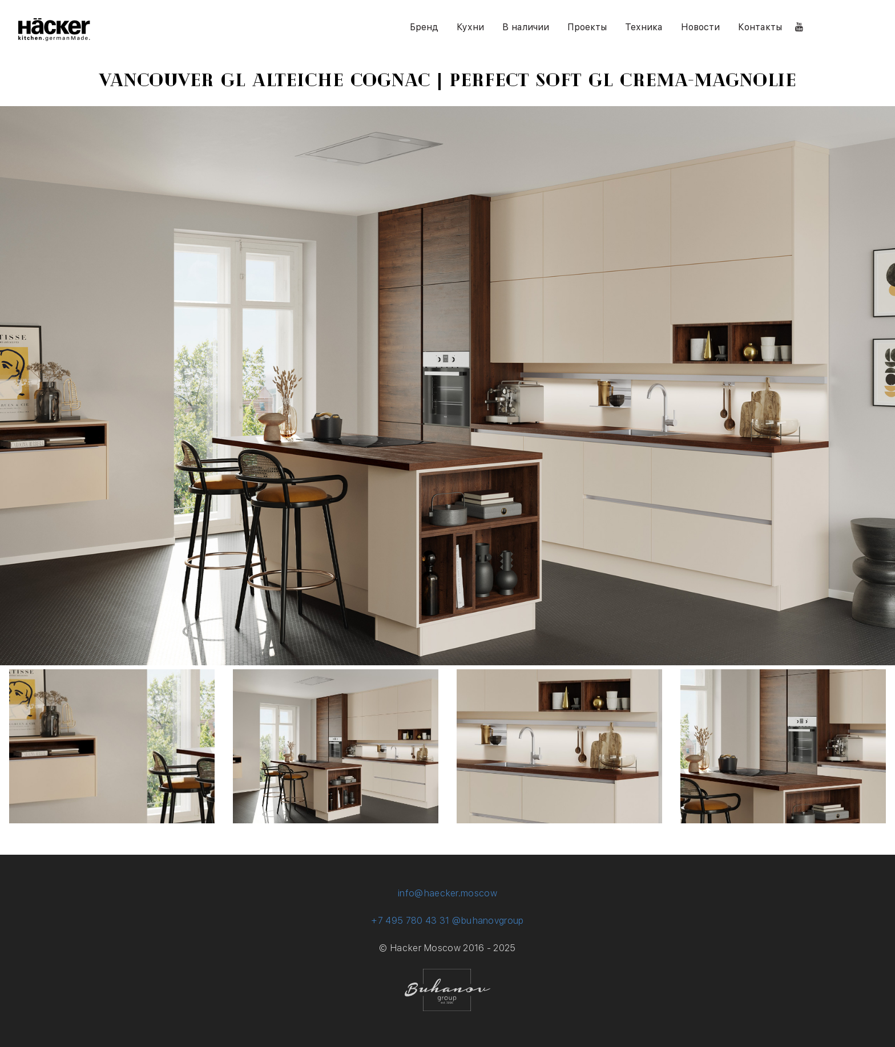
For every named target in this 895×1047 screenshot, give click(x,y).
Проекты (587, 27)
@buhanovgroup (488, 920)
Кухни (470, 27)
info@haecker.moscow (447, 893)
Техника (644, 27)
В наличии (525, 27)
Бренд (424, 27)
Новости (700, 27)
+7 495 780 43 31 (410, 920)
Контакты (760, 27)
